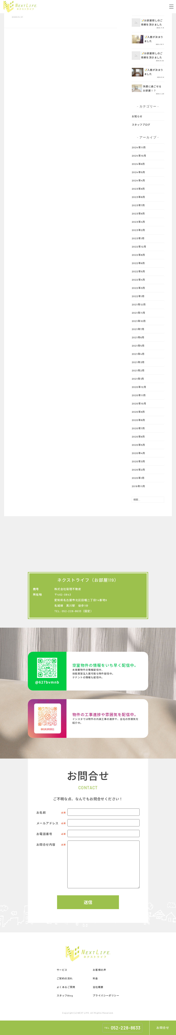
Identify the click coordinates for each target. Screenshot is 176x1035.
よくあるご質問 (66, 987)
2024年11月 (139, 147)
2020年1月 (138, 477)
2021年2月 (138, 370)
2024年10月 (139, 155)
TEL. (122, 1028)
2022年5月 (138, 271)
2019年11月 (138, 486)
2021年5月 (138, 345)
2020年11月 (139, 395)
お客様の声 (99, 969)
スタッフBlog (65, 995)
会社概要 (98, 987)
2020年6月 (138, 436)
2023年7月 (138, 205)
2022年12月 (139, 246)
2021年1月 (138, 378)
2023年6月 (138, 213)
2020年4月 (138, 453)
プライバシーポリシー (106, 995)
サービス (62, 969)
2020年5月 (138, 444)
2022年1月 (138, 296)
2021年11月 (138, 312)
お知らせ (137, 116)
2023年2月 (138, 230)
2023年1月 (138, 238)
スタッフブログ (141, 124)
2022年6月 (138, 263)
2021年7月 (138, 329)
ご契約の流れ (65, 978)
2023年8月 (138, 196)
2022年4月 (138, 279)
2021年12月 (139, 304)
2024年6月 (138, 163)
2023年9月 (138, 188)
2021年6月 (138, 337)
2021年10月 (139, 321)
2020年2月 (138, 469)
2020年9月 (138, 411)
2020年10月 (139, 403)
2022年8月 (138, 254)
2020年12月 (139, 386)
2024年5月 (138, 172)
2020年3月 (138, 461)
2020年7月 (138, 428)
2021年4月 (138, 353)
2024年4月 (138, 180)
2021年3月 (138, 362)
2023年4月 (138, 221)
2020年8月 (138, 420)
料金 (95, 978)
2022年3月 (138, 287)
